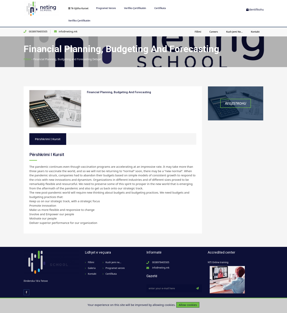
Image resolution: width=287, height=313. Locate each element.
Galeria (92, 268)
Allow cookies (188, 305)
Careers (213, 31)
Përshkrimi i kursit (47, 139)
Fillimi (198, 31)
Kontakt (255, 31)
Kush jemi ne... (234, 31)
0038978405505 (37, 31)
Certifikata (160, 8)
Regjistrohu (235, 103)
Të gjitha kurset (78, 8)
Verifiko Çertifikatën (135, 8)
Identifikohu (255, 9)
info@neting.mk (68, 31)
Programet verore (106, 8)
